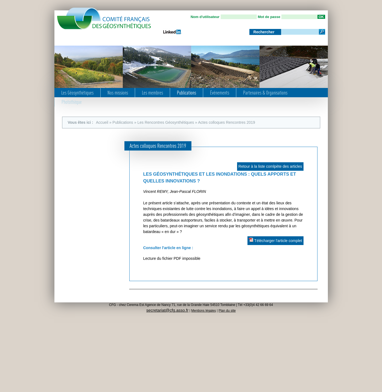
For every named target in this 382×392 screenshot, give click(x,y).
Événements (219, 93)
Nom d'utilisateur (205, 17)
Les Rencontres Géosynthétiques (165, 122)
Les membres (152, 93)
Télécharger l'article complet (275, 240)
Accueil (102, 122)
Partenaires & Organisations (265, 93)
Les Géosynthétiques (77, 93)
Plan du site (227, 311)
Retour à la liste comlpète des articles (270, 166)
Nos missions (117, 93)
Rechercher (264, 32)
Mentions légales (203, 311)
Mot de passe (269, 17)
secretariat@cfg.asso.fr (167, 310)
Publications (186, 93)
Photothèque (72, 102)
